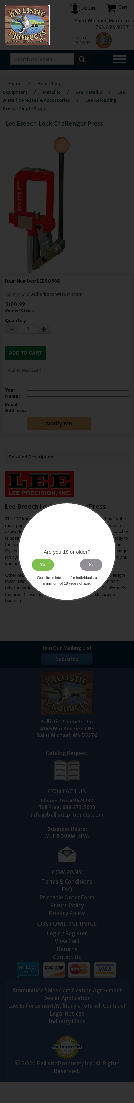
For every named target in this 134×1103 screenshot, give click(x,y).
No (91, 564)
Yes (42, 564)
